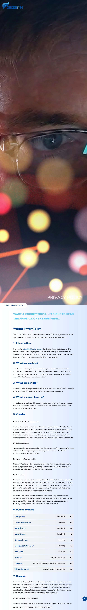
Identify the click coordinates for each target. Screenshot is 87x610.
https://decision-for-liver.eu (32, 349)
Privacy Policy (18, 305)
